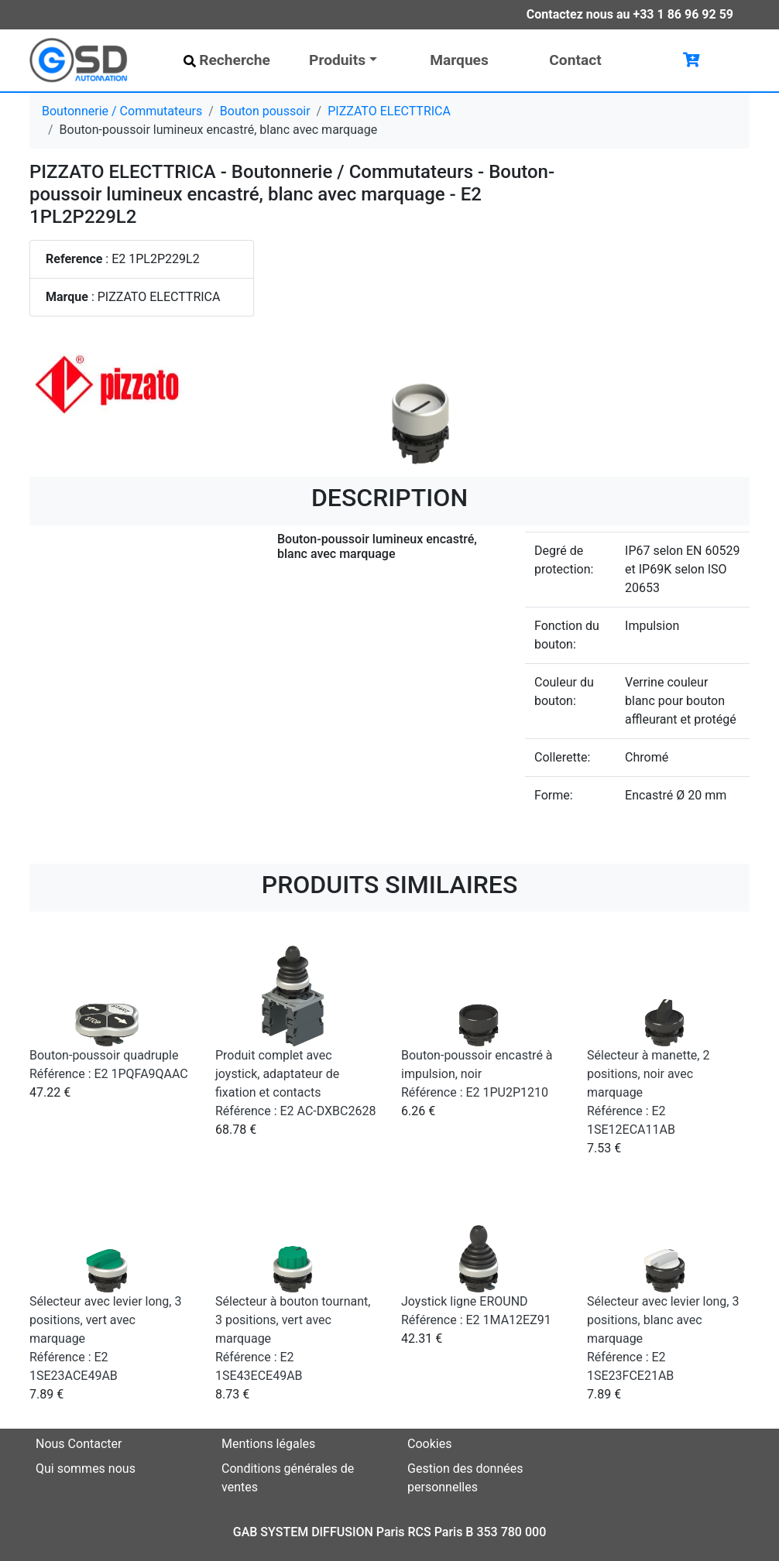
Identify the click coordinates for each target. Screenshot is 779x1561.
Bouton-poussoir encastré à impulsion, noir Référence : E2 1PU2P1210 (477, 1074)
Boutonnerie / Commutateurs (122, 111)
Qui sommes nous (86, 1468)
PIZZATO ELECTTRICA (389, 111)
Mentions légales (268, 1443)
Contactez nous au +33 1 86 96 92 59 (630, 14)
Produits (337, 60)
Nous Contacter (79, 1443)
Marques (459, 60)
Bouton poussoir (265, 111)
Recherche (227, 60)
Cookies (429, 1443)
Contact (575, 60)
